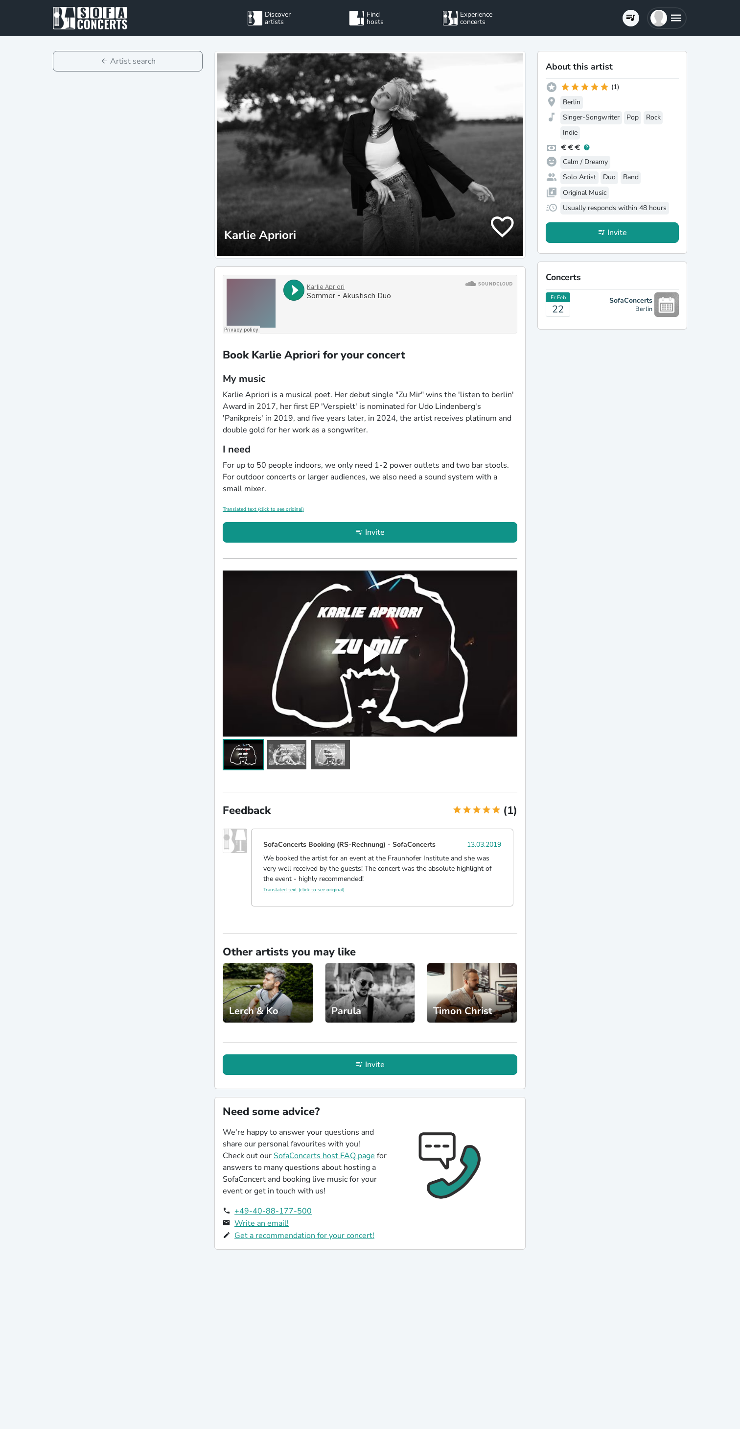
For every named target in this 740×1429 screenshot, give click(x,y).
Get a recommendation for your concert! (304, 1235)
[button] (667, 18)
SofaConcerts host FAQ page (324, 1155)
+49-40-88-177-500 (273, 1211)
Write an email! (261, 1223)
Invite (375, 532)
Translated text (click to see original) (263, 509)
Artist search (133, 61)
